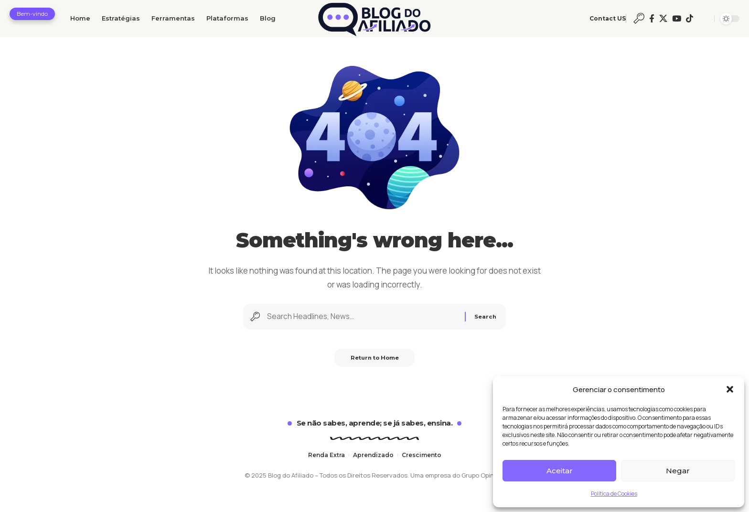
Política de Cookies (614, 494)
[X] (663, 18)
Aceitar (559, 470)
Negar (678, 470)
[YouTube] (677, 18)
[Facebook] (652, 18)
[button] (730, 389)
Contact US (607, 18)
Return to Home (375, 365)
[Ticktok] (690, 18)
